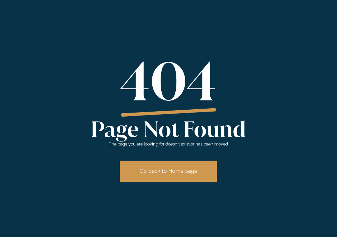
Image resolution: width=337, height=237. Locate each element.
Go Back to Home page (168, 171)
